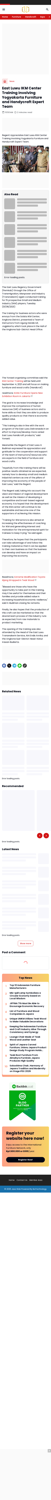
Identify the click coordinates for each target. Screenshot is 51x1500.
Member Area (35, 1180)
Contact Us (22, 1180)
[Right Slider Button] (48, 17)
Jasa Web (16, 1189)
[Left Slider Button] (39, 835)
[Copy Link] (25, 666)
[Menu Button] (3, 9)
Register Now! (25, 1159)
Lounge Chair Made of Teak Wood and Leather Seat (25, 1038)
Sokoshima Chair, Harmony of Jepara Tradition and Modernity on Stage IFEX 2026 (27, 1068)
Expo (42, 16)
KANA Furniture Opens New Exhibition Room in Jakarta (22, 394)
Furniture (16, 16)
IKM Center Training (13, 381)
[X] (9, 666)
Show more (25, 943)
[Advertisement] (25, 49)
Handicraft (30, 16)
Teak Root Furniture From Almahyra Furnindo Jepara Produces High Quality (25, 1058)
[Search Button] (47, 9)
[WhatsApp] (20, 666)
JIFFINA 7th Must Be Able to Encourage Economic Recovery (27, 1005)
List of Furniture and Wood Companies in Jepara (24, 1013)
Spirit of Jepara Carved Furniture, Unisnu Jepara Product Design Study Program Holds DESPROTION (28, 1047)
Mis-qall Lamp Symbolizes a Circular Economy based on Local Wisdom (25, 996)
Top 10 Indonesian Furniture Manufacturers (25, 987)
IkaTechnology (40, 1189)
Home (5, 16)
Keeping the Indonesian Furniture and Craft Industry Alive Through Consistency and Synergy (28, 1029)
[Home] (4, 81)
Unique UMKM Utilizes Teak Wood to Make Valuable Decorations (28, 1020)
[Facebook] (4, 666)
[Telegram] (14, 666)
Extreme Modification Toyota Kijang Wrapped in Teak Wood (23, 578)
